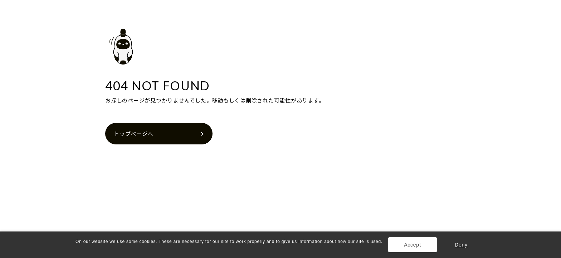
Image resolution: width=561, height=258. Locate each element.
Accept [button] (412, 245)
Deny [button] (461, 245)
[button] (76, 248)
